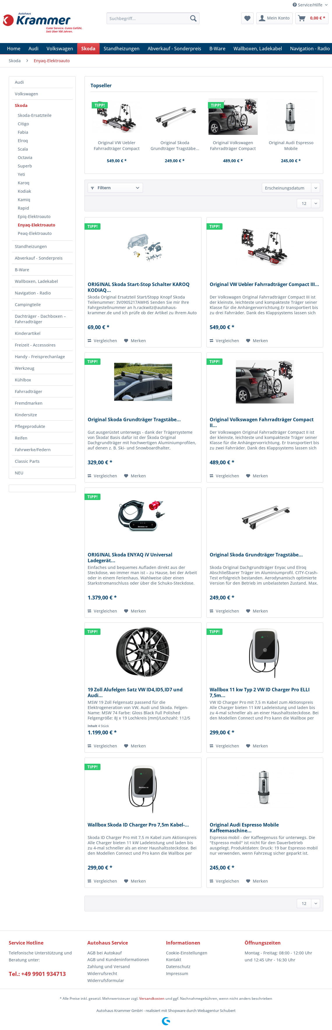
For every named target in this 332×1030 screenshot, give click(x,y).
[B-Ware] (217, 48)
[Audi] (33, 48)
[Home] (13, 48)
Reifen (21, 438)
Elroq (23, 140)
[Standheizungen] (122, 48)
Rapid (23, 208)
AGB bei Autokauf (104, 953)
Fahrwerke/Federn (33, 449)
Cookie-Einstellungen (186, 953)
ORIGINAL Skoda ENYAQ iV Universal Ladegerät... (130, 557)
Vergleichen (102, 340)
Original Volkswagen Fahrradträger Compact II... (233, 145)
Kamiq (24, 199)
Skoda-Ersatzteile (35, 115)
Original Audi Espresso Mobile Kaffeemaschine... (291, 145)
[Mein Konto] (274, 18)
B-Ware (22, 269)
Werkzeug (24, 368)
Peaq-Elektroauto (35, 233)
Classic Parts (27, 461)
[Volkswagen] (60, 48)
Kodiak (24, 191)
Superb (25, 166)
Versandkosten (152, 998)
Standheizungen (31, 246)
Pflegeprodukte (30, 426)
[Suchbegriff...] (153, 18)
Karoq (23, 182)
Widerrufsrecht (102, 973)
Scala (23, 149)
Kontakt (173, 959)
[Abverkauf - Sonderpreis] (174, 48)
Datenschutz (178, 966)
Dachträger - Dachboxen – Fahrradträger (40, 318)
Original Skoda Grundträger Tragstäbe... (175, 145)
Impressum (177, 973)
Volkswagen (26, 94)
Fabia (23, 132)
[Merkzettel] (247, 18)
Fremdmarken (29, 403)
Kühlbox (23, 380)
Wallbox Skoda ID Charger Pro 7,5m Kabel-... (138, 825)
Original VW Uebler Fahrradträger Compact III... (116, 145)
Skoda (21, 105)
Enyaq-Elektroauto (36, 225)
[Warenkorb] (312, 18)
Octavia (25, 157)
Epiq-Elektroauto (34, 216)
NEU (19, 473)
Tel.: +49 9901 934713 (37, 974)
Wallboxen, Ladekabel (36, 281)
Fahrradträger (28, 391)
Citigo (23, 123)
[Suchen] (193, 18)
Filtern (101, 187)
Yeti (21, 174)
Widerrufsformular (105, 980)
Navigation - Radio (33, 293)
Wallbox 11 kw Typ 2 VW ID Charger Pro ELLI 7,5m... (260, 692)
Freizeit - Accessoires (35, 345)
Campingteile (28, 304)
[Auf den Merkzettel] (135, 340)
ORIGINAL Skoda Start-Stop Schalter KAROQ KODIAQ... (139, 287)
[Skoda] (88, 48)
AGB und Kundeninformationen (118, 959)
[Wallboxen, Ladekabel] (257, 48)
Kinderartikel (27, 333)
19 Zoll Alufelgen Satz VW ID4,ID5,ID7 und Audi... (135, 692)
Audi (19, 82)
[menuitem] (153, 21)
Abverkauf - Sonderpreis (39, 258)
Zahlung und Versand (108, 966)
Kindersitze (26, 414)
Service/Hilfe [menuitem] (308, 5)
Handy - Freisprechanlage (40, 356)
